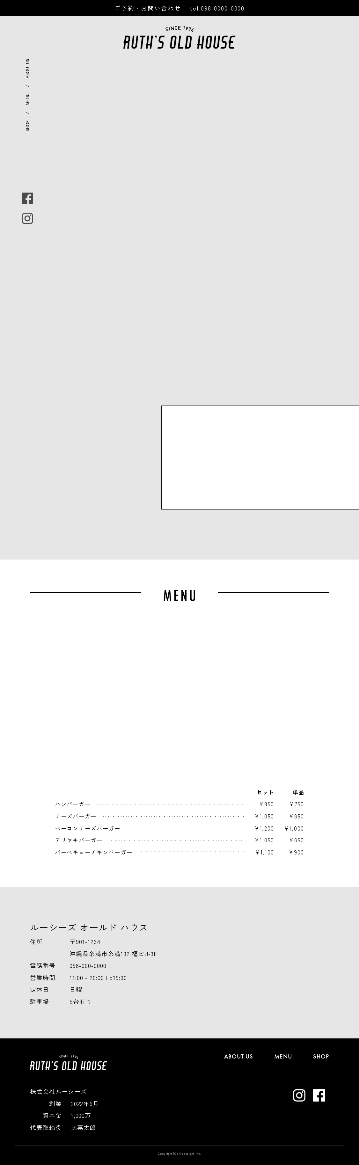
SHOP (27, 125)
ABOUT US (27, 68)
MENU (27, 99)
